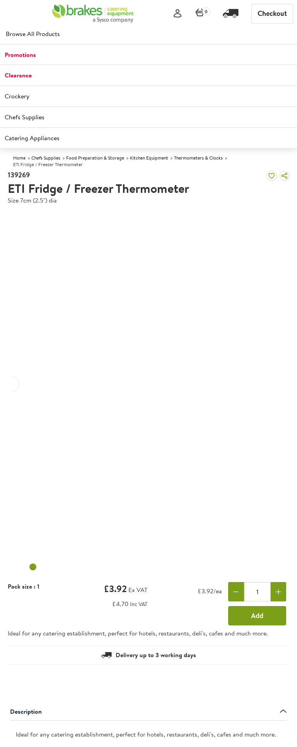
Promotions (20, 54)
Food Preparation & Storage (95, 158)
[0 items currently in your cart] (200, 14)
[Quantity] (257, 591)
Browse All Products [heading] (33, 33)
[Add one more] (279, 591)
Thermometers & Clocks (198, 158)
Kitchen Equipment (149, 158)
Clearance (18, 75)
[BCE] (93, 13)
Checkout (272, 13)
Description (148, 711)
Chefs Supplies (24, 117)
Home (19, 158)
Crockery (17, 96)
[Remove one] (236, 591)
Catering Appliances (32, 138)
